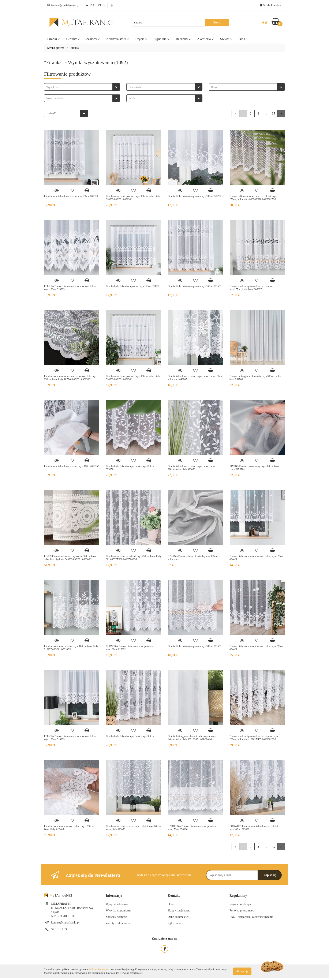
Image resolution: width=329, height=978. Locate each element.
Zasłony (93, 39)
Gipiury (73, 39)
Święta (226, 39)
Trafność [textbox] (51, 113)
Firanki (53, 39)
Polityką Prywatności (99, 969)
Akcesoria (205, 39)
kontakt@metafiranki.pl (65, 922)
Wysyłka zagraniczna (118, 910)
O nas (171, 904)
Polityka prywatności (242, 910)
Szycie (141, 39)
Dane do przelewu (178, 916)
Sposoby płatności (116, 916)
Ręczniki (183, 39)
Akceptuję (242, 971)
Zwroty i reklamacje (118, 923)
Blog (242, 39)
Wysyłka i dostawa (117, 904)
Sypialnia (161, 39)
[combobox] (82, 87)
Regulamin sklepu (240, 904)
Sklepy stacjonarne (179, 910)
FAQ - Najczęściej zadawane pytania (251, 916)
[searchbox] (79, 87)
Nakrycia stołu (117, 39)
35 (273, 113)
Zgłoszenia (174, 923)
